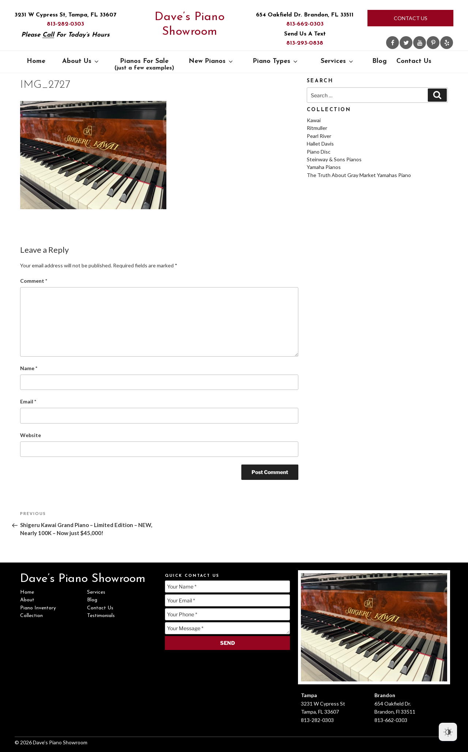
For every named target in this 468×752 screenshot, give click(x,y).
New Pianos (211, 61)
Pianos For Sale (144, 64)
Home (36, 61)
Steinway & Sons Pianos (334, 159)
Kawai (314, 120)
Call (48, 35)
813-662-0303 (305, 24)
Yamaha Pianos (324, 167)
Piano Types (276, 61)
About (27, 600)
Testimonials (101, 615)
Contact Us (410, 18)
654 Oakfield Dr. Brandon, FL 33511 (305, 15)
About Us (81, 61)
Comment (33, 281)
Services (337, 61)
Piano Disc (319, 151)
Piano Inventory (38, 608)
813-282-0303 (65, 24)
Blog (379, 61)
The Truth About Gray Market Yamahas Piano (359, 175)
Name (28, 368)
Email (28, 401)
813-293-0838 (304, 43)
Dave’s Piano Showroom (189, 24)
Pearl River (319, 136)
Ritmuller (317, 128)
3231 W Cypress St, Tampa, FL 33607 (65, 15)
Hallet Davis (320, 143)
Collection (31, 615)
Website (30, 435)
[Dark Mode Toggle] (448, 732)
